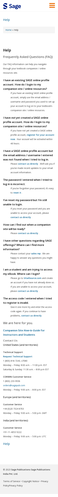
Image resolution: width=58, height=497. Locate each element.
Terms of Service (11, 481)
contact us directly (28, 291)
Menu (52, 5)
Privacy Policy (16, 485)
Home (8, 29)
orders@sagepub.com (14, 385)
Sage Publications (20, 469)
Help (6, 20)
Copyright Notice (30, 481)
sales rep (36, 253)
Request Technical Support (17, 356)
